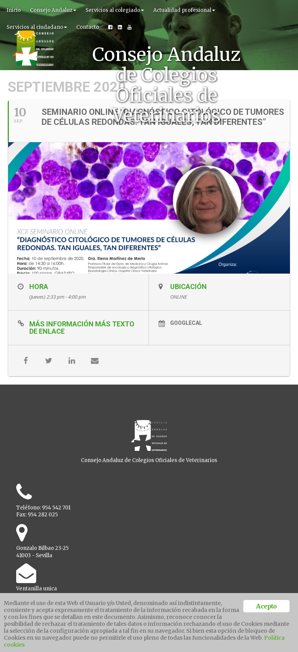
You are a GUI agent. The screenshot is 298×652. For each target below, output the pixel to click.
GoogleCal (186, 323)
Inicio (14, 10)
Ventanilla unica (36, 588)
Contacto (87, 27)
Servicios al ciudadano (37, 27)
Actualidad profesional (184, 10)
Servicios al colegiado (114, 10)
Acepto (266, 606)
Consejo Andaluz (53, 10)
